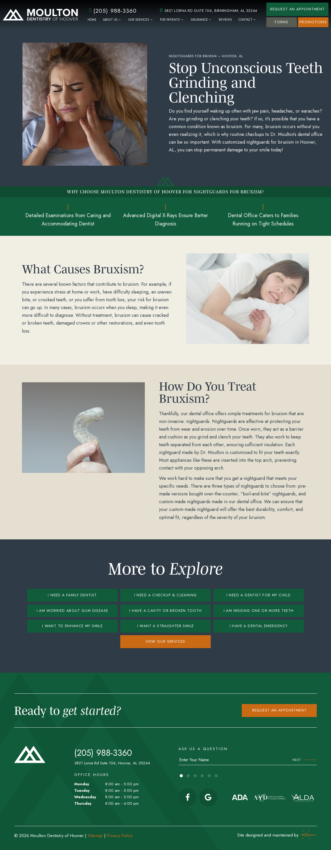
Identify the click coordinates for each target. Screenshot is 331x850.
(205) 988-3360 (112, 10)
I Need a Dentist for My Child (259, 595)
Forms (281, 22)
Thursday (83, 803)
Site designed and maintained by (275, 835)
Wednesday (85, 797)
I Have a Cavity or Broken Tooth (165, 610)
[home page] (40, 15)
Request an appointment (279, 710)
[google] (208, 797)
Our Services (141, 19)
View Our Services (165, 641)
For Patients (172, 19)
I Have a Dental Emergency (259, 625)
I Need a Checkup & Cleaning (165, 595)
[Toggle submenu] (120, 19)
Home (92, 19)
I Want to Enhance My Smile (72, 625)
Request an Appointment (297, 9)
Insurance (201, 19)
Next (303, 760)
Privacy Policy (119, 835)
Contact (247, 19)
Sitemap (95, 835)
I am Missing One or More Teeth (259, 610)
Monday (81, 784)
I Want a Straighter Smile (165, 625)
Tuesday (82, 790)
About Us (112, 19)
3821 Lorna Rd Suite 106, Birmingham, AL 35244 (208, 11)
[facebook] (187, 797)
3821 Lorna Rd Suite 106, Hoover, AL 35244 (112, 763)
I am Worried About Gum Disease (72, 610)
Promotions (313, 22)
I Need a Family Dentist (72, 595)
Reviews (225, 19)
